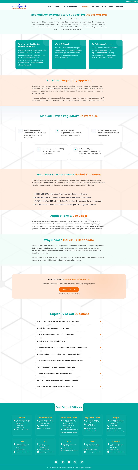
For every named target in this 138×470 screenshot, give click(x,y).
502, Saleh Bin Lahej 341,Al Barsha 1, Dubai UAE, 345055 (22, 445)
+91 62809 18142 (90, 426)
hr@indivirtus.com (91, 428)
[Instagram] (75, 462)
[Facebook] (69, 462)
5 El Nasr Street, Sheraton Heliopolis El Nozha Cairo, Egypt (93, 445)
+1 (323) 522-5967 (68, 448)
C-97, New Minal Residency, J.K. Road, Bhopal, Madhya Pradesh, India (117, 422)
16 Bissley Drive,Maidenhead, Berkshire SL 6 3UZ (44, 445)
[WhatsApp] (82, 462)
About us (57, 6)
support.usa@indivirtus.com (70, 450)
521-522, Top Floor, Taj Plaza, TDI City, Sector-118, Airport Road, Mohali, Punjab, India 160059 (69, 423)
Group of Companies (71, 6)
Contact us (119, 6)
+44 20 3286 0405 (44, 449)
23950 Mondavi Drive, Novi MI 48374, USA (70, 444)
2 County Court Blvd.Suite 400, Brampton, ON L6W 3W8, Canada (116, 445)
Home (49, 6)
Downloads (96, 6)
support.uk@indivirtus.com (46, 452)
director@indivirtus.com (116, 428)
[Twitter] (63, 462)
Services (85, 6)
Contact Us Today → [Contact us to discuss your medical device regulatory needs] (69, 289)
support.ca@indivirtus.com (117, 452)
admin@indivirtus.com (22, 429)
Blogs (104, 6)
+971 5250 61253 (20, 449)
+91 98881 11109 (67, 427)
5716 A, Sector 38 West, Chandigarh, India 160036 (93, 421)
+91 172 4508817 (90, 424)
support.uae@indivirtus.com (24, 452)
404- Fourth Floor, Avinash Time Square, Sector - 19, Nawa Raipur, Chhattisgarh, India (23, 423)
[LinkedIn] (56, 462)
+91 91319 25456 (114, 426)
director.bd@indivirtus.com (70, 429)
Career (111, 6)
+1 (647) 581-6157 (114, 449)
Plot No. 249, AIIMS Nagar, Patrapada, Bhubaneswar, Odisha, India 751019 (46, 422)
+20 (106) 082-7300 (91, 449)
